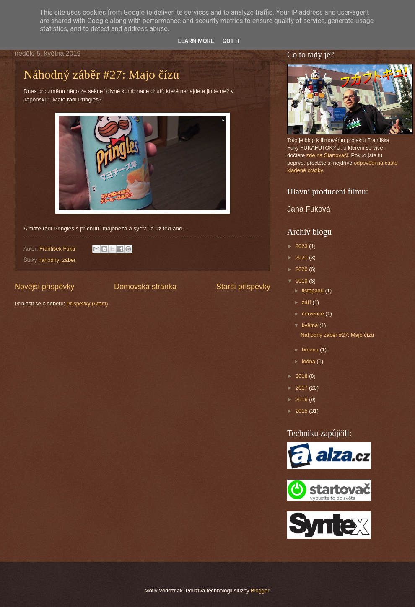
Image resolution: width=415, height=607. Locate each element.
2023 (302, 246)
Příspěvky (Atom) (87, 303)
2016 (302, 399)
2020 (302, 269)
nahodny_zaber (57, 260)
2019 (302, 281)
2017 (302, 388)
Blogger (260, 590)
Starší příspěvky (243, 286)
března (311, 349)
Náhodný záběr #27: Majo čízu (101, 74)
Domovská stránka (145, 286)
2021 (302, 257)
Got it (231, 41)
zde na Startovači (327, 155)
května (310, 325)
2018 (302, 376)
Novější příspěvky (44, 286)
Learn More (196, 41)
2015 (302, 411)
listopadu (313, 290)
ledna (309, 361)
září (307, 302)
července (313, 313)
